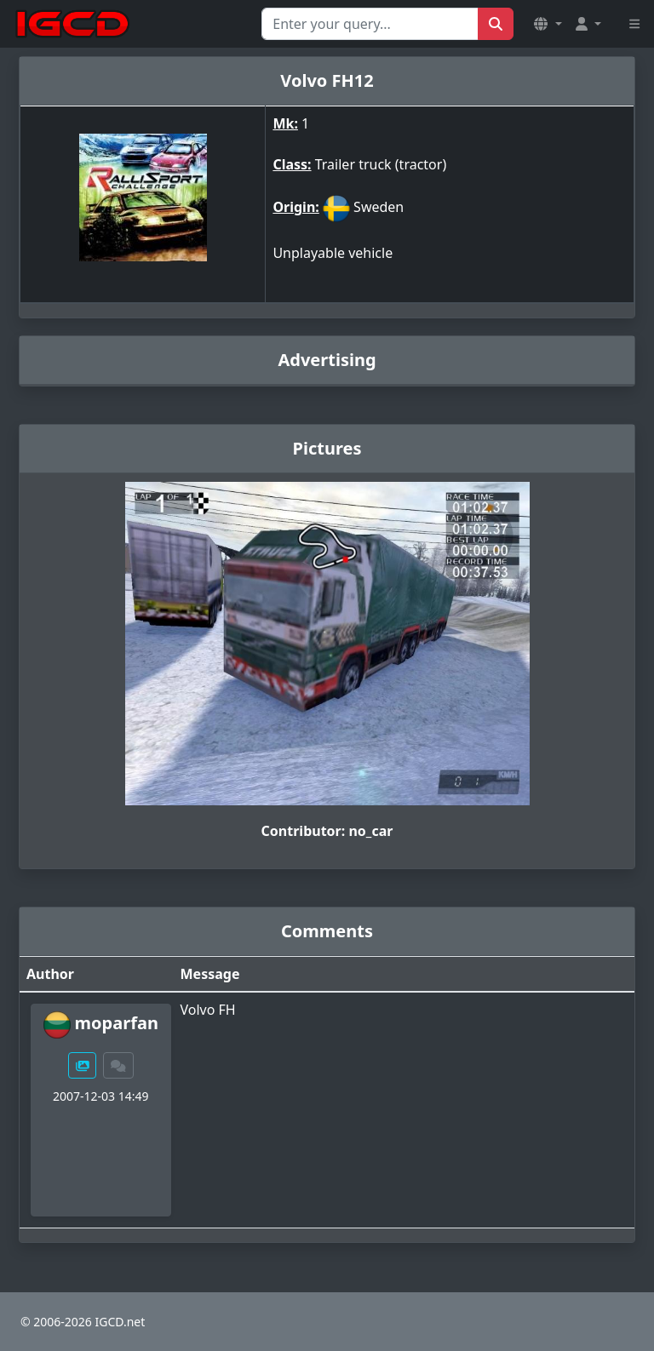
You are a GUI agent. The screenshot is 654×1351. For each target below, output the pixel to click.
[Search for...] (370, 24)
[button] (547, 24)
